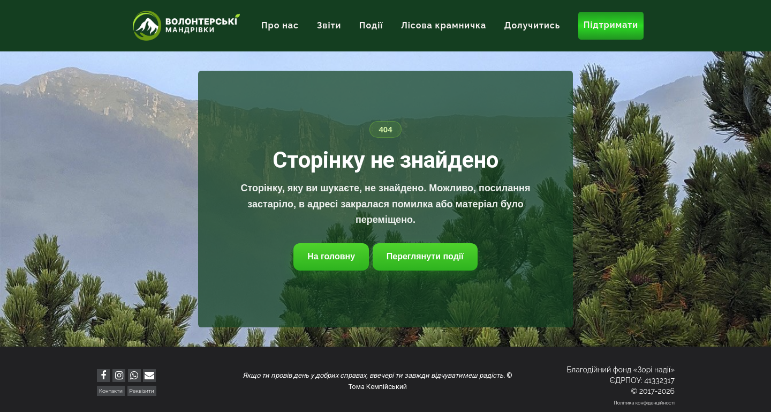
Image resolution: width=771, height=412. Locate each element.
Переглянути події (425, 256)
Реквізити (142, 391)
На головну (331, 256)
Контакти (111, 391)
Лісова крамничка (443, 25)
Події (371, 25)
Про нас (280, 25)
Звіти (329, 25)
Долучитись (532, 25)
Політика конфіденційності (644, 403)
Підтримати (611, 25)
